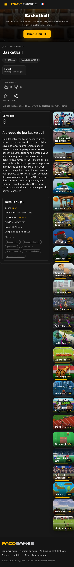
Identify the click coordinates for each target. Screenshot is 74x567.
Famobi (22, 217)
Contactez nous (9, 551)
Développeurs (39, 555)
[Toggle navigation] (6, 4)
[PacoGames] (18, 543)
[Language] (44, 4)
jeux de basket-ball (31, 242)
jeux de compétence (15, 256)
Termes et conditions (12, 555)
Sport (14, 208)
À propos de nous (28, 551)
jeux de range (12, 251)
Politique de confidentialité (53, 551)
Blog (27, 555)
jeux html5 (11, 246)
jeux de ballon (12, 242)
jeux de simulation (31, 251)
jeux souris (25, 246)
